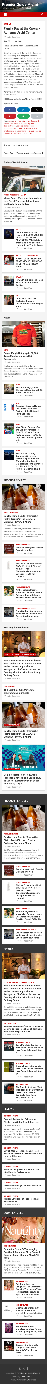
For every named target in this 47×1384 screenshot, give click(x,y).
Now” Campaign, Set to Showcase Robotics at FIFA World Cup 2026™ (29, 390)
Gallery (22, 195)
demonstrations (10, 126)
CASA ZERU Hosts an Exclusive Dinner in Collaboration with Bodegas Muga (29, 302)
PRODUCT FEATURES (16, 800)
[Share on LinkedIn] (23, 109)
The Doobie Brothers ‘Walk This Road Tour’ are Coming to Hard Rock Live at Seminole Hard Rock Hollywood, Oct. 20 (29, 1092)
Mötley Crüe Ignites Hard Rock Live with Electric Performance (21, 1170)
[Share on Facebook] (10, 109)
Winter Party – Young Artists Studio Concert (22, 153)
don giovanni (29, 126)
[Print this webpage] (37, 116)
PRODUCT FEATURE (30, 256)
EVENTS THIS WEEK (12, 654)
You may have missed (16, 627)
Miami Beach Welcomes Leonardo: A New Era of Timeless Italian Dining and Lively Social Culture (23, 201)
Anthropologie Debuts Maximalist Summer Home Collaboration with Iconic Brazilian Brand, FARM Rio (29, 594)
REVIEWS (9, 1108)
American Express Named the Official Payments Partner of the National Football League (28, 410)
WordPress (31, 1380)
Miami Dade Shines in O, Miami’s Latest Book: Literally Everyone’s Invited (29, 1310)
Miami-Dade (32, 128)
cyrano (31, 123)
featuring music (10, 128)
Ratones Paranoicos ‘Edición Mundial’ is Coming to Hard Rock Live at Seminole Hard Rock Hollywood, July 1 (23, 1029)
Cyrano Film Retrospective (17, 145)
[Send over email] (23, 116)
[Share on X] (37, 109)
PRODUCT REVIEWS (15, 480)
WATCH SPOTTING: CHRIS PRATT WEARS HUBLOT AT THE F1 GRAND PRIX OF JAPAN (29, 262)
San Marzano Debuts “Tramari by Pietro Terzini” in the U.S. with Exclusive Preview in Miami (21, 519)
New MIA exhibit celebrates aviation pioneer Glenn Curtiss (29, 282)
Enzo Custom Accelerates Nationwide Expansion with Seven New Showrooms (29, 613)
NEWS (7, 317)
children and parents (12, 123)
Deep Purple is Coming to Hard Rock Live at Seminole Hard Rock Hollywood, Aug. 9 (29, 1049)
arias (10, 121)
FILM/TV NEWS (9, 687)
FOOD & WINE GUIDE (11, 195)
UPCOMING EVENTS (28, 654)
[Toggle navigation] (5, 14)
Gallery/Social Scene (15, 162)
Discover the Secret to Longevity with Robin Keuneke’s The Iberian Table (27, 1349)
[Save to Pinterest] (10, 116)
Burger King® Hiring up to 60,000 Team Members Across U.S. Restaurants (21, 356)
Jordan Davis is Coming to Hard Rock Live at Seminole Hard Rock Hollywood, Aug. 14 (29, 1070)
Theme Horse (26, 1376)
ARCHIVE (7, 24)
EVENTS (8, 949)
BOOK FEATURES (13, 1212)
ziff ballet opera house (23, 133)
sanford (38, 131)
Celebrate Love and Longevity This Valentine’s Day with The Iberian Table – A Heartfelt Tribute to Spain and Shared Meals (29, 1289)
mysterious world (10, 131)
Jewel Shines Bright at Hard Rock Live (22, 1185)
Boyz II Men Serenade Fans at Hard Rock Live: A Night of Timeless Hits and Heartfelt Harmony (23, 1153)
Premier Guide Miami (20, 4)
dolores (20, 126)
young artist (8, 133)
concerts (24, 123)
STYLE (33, 608)
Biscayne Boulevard (31, 121)
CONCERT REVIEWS (11, 1116)
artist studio (17, 121)
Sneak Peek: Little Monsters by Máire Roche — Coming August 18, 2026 (29, 1329)
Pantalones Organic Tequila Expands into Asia (29, 548)
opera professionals (26, 131)
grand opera (22, 128)
